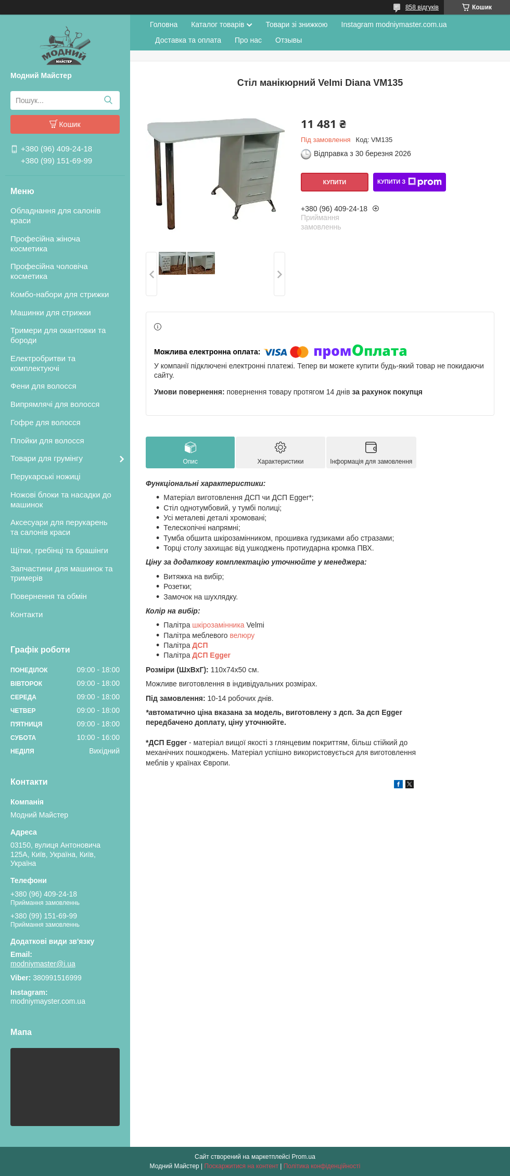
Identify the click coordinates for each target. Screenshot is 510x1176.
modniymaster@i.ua (42, 964)
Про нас (248, 40)
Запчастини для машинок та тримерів (61, 573)
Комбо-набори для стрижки (59, 294)
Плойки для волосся (47, 440)
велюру (242, 635)
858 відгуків (422, 7)
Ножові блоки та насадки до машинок (60, 499)
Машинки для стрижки (50, 312)
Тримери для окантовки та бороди (58, 335)
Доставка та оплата (188, 40)
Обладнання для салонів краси (55, 215)
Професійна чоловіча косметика (49, 271)
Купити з (409, 182)
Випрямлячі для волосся (54, 404)
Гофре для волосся (45, 422)
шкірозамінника (219, 625)
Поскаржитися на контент (241, 1166)
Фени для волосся (43, 385)
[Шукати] (108, 100)
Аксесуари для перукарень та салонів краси (59, 527)
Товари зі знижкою (296, 24)
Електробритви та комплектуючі (42, 363)
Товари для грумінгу (46, 458)
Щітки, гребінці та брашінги (59, 550)
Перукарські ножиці (45, 476)
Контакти (26, 614)
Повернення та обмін (48, 596)
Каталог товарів (217, 24)
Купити (334, 182)
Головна (163, 24)
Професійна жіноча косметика (45, 243)
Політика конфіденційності (322, 1166)
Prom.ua (303, 1156)
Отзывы (288, 40)
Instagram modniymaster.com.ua (394, 24)
